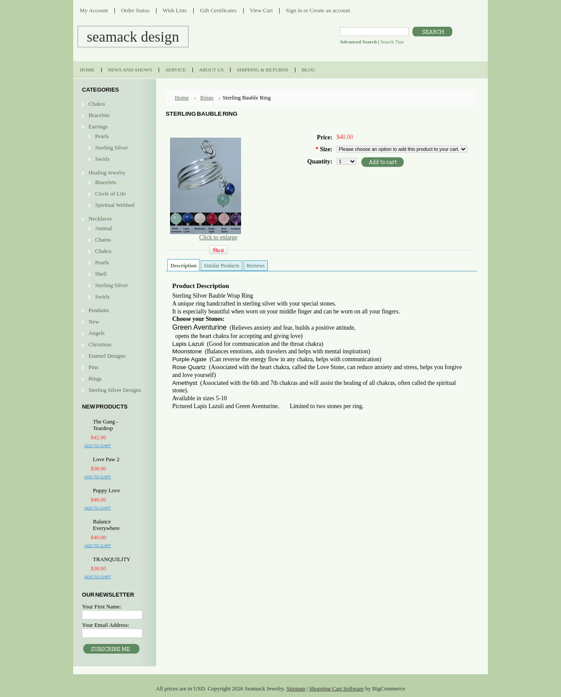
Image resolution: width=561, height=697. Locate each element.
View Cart (261, 10)
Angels (97, 333)
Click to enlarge (218, 237)
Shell (101, 273)
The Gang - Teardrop (105, 425)
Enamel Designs (107, 355)
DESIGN (133, 36)
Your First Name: (101, 606)
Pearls (102, 136)
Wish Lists (175, 10)
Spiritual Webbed (114, 205)
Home (182, 97)
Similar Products (221, 266)
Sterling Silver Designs (115, 390)
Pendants (99, 310)
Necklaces (100, 218)
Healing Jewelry (107, 172)
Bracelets (99, 115)
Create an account (329, 10)
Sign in (294, 10)
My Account (94, 10)
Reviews (256, 266)
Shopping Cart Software (336, 688)
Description (183, 266)
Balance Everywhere (106, 525)
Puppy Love (106, 490)
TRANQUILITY (112, 559)
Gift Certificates (218, 10)
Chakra (97, 103)
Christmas (100, 344)
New (94, 321)
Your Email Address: (105, 625)
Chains (103, 239)
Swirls (102, 159)
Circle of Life (110, 193)
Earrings (98, 126)
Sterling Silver (111, 147)
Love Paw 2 (106, 459)
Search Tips (392, 41)
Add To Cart (97, 446)
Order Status (135, 10)
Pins (93, 367)
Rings (95, 378)
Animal (103, 228)
